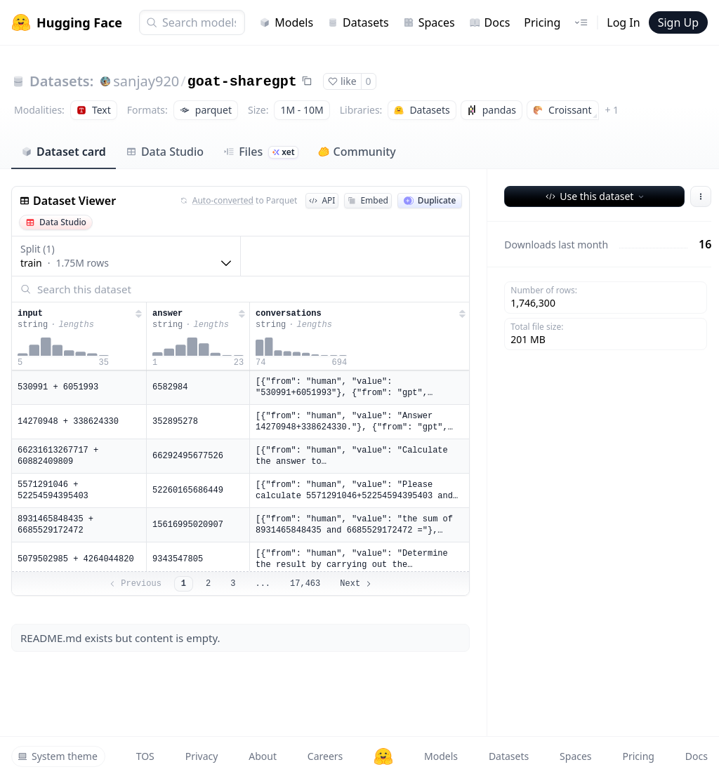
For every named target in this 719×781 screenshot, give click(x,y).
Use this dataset (596, 196)
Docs (489, 22)
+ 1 (612, 109)
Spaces (429, 22)
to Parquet (238, 200)
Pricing (542, 22)
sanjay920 (146, 81)
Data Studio (165, 151)
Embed (368, 200)
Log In (623, 22)
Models (286, 22)
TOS (145, 756)
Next (356, 584)
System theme (58, 756)
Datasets (358, 22)
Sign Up (678, 22)
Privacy (201, 756)
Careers (325, 756)
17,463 (305, 584)
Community (357, 151)
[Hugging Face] (383, 756)
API (322, 200)
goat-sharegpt (242, 82)
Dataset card (63, 151)
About (263, 756)
